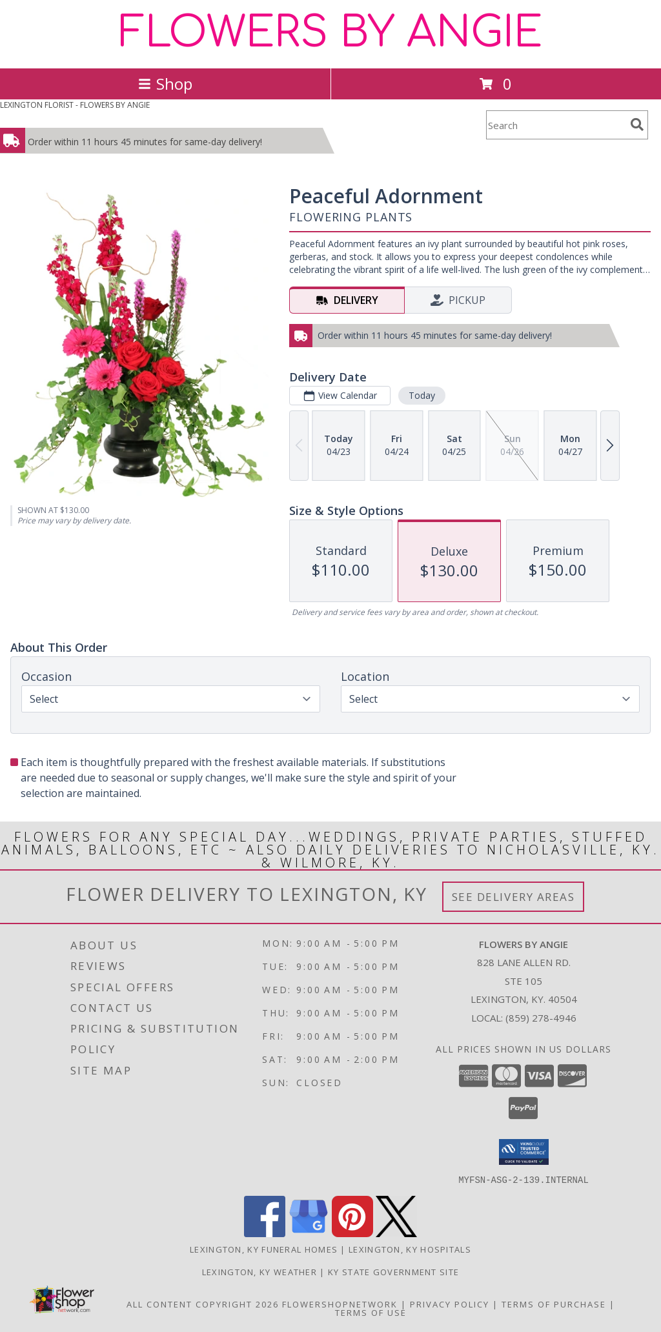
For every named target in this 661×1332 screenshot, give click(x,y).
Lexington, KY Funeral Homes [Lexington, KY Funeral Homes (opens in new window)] (264, 1249)
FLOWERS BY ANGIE (330, 33)
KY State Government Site (393, 1271)
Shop (165, 83)
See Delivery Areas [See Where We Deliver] (513, 896)
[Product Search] (556, 125)
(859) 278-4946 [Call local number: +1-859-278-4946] (540, 1017)
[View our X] (396, 1233)
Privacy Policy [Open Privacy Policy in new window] (449, 1303)
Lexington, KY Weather (259, 1271)
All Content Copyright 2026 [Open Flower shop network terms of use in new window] (203, 1303)
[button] (524, 1152)
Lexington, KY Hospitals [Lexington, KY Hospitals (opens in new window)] (410, 1249)
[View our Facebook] (264, 1233)
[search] (637, 124)
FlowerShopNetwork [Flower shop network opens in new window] (340, 1303)
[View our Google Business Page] (308, 1233)
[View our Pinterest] (352, 1233)
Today (422, 395)
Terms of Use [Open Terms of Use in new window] (371, 1312)
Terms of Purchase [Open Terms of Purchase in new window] (554, 1303)
